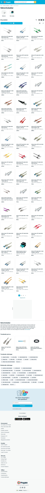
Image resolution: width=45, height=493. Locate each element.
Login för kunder (4, 452)
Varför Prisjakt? (4, 444)
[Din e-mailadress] (22, 403)
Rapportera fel (22, 297)
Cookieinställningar (5, 477)
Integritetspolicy (4, 475)
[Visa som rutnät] (39, 20)
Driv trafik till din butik (5, 446)
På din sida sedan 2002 (6, 426)
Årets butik (3, 434)
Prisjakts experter (4, 430)
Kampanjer (3, 437)
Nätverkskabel (27, 329)
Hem (1, 5)
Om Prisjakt (3, 457)
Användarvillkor (4, 471)
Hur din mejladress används (17, 408)
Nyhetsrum (3, 464)
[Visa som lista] (41, 20)
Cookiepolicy (3, 473)
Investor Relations (4, 466)
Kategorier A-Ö (4, 436)
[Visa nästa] (25, 295)
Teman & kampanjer (5, 432)
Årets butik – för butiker (6, 450)
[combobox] (24, 2)
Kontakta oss (3, 460)
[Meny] (1, 2)
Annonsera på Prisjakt (5, 448)
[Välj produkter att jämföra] (39, 23)
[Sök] (35, 2)
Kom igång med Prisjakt (6, 424)
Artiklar (2, 428)
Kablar (11, 5)
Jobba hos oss (4, 462)
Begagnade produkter (5, 439)
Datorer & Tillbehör (6, 5)
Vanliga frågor (4, 459)
